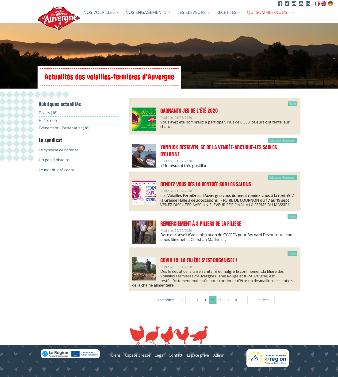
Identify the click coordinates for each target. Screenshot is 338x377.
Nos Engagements (147, 12)
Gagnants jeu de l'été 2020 (189, 111)
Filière (292, 217)
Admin (218, 355)
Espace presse (137, 355)
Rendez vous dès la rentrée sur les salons (205, 184)
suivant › (265, 300)
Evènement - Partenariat (282, 140)
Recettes (228, 12)
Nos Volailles (100, 12)
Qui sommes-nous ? (270, 12)
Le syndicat (50, 140)
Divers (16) (48, 112)
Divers (292, 104)
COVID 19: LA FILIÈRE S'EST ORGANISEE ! (198, 260)
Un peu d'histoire (54, 159)
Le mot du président (56, 169)
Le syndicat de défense (58, 150)
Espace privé (198, 355)
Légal (159, 355)
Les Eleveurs (193, 12)
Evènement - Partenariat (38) (64, 128)
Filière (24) (48, 120)
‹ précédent (166, 300)
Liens (116, 355)
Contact (175, 355)
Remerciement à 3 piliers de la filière (200, 224)
